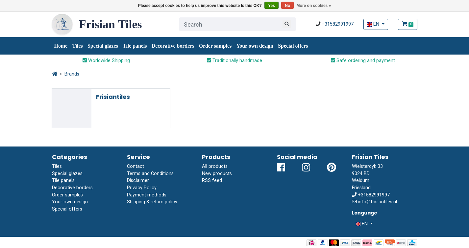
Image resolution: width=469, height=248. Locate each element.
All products (215, 166)
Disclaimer (138, 180)
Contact (135, 166)
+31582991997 (338, 24)
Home (60, 46)
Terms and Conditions (150, 173)
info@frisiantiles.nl (377, 202)
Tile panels (135, 46)
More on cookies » (314, 5)
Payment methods (146, 195)
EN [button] (374, 24)
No (287, 5)
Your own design (254, 46)
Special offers (293, 46)
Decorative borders (173, 46)
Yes (271, 5)
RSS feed (212, 180)
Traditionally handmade (234, 60)
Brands (71, 74)
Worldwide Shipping (106, 60)
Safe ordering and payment (363, 60)
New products (217, 173)
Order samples (215, 46)
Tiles (77, 46)
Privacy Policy (142, 188)
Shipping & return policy (152, 202)
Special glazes (102, 46)
